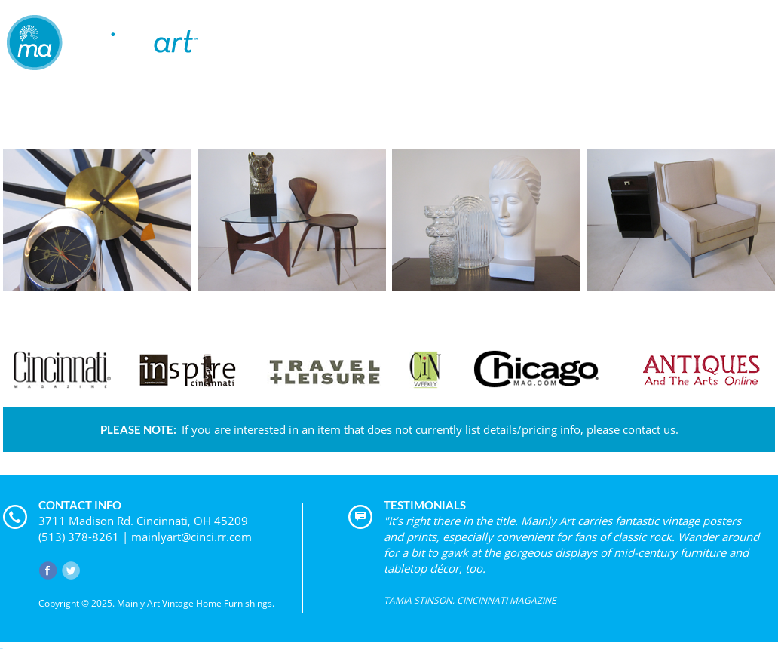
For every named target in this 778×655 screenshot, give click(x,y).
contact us (649, 429)
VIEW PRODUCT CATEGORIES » (389, 301)
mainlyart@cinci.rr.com (191, 536)
